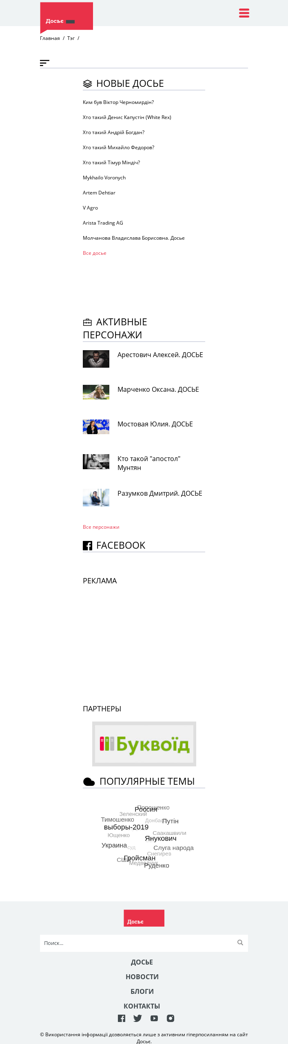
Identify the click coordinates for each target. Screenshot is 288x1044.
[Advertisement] (148, 285)
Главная (50, 38)
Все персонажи (101, 526)
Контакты (142, 1006)
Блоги (142, 991)
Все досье (94, 252)
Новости (142, 976)
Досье (142, 962)
